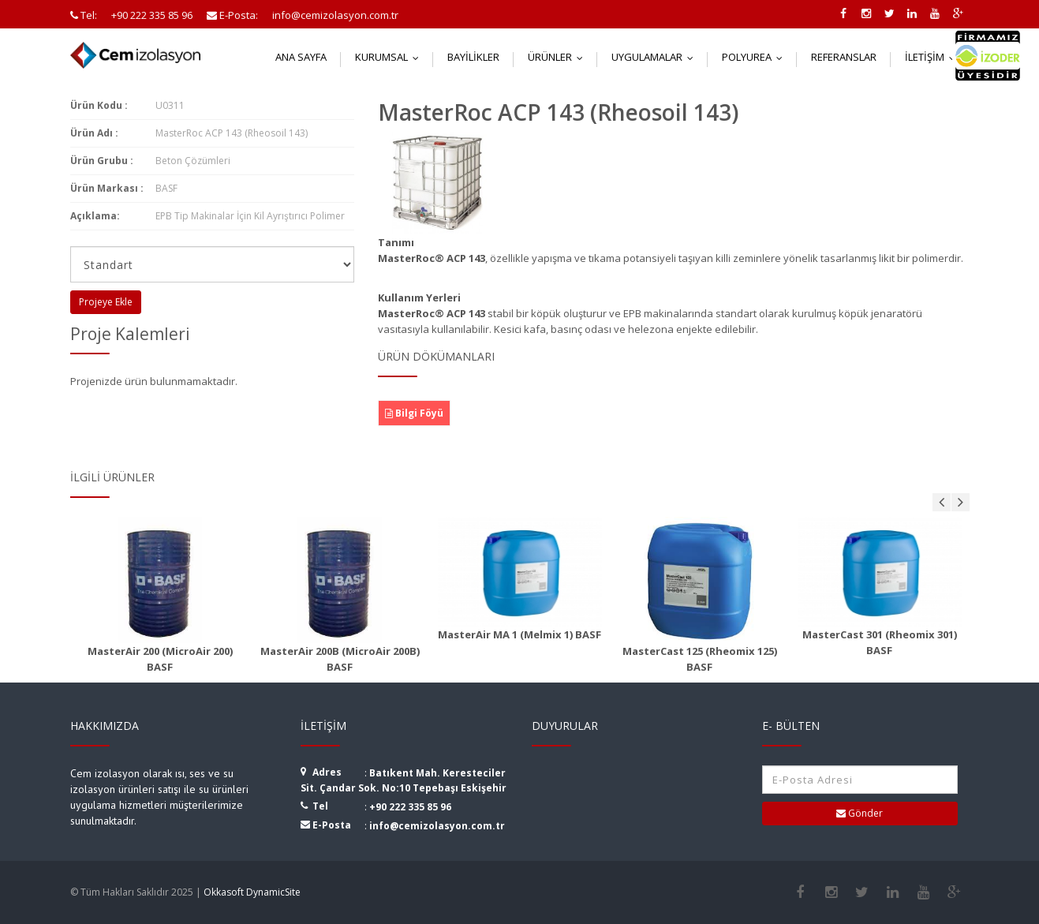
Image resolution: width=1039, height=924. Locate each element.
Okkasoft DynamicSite (252, 892)
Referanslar (843, 57)
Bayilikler (473, 57)
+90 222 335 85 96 (410, 807)
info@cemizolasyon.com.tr (437, 825)
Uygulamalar (656, 57)
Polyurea (756, 57)
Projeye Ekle (106, 302)
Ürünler (559, 57)
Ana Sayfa (301, 57)
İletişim (933, 57)
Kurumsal (390, 57)
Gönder (859, 813)
